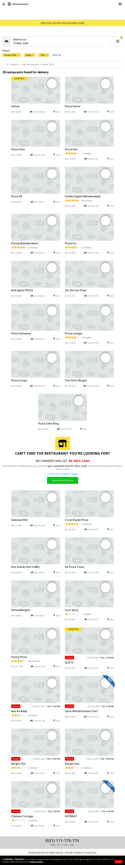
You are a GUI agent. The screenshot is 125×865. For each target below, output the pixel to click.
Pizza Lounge (73, 333)
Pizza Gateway (21, 333)
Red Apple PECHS (22, 290)
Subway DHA (19, 520)
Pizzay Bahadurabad (24, 243)
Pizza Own (18, 149)
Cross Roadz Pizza (76, 520)
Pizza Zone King (48, 423)
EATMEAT (71, 816)
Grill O (69, 662)
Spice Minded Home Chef (81, 711)
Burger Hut (18, 763)
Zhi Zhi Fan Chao (75, 290)
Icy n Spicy (71, 610)
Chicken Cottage (22, 816)
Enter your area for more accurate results (62, 22)
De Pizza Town (74, 567)
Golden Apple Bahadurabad (82, 196)
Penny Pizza (19, 657)
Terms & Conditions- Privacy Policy (80, 852)
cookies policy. (36, 861)
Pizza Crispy (19, 380)
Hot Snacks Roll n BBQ (25, 567)
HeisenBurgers (20, 610)
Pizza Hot (71, 149)
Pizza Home (72, 106)
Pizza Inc (70, 243)
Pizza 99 (16, 196)
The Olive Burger (76, 380)
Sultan (15, 106)
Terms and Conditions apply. (62, 473)
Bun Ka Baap (19, 711)
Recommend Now (62, 480)
